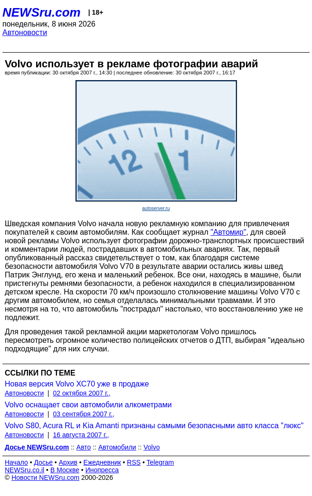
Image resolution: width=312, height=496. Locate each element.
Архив (68, 462)
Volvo (151, 447)
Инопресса (102, 470)
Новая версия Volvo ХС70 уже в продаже (77, 384)
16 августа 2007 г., (81, 435)
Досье (43, 462)
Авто (83, 447)
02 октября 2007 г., (82, 393)
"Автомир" (228, 232)
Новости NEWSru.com (45, 477)
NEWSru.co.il (24, 470)
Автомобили (117, 447)
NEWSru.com (41, 12)
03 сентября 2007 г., (83, 414)
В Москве (64, 470)
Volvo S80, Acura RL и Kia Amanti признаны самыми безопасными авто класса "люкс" (154, 426)
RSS (134, 462)
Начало (16, 462)
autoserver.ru (156, 208)
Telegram (160, 462)
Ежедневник (102, 462)
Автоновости (24, 32)
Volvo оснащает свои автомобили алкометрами (88, 405)
